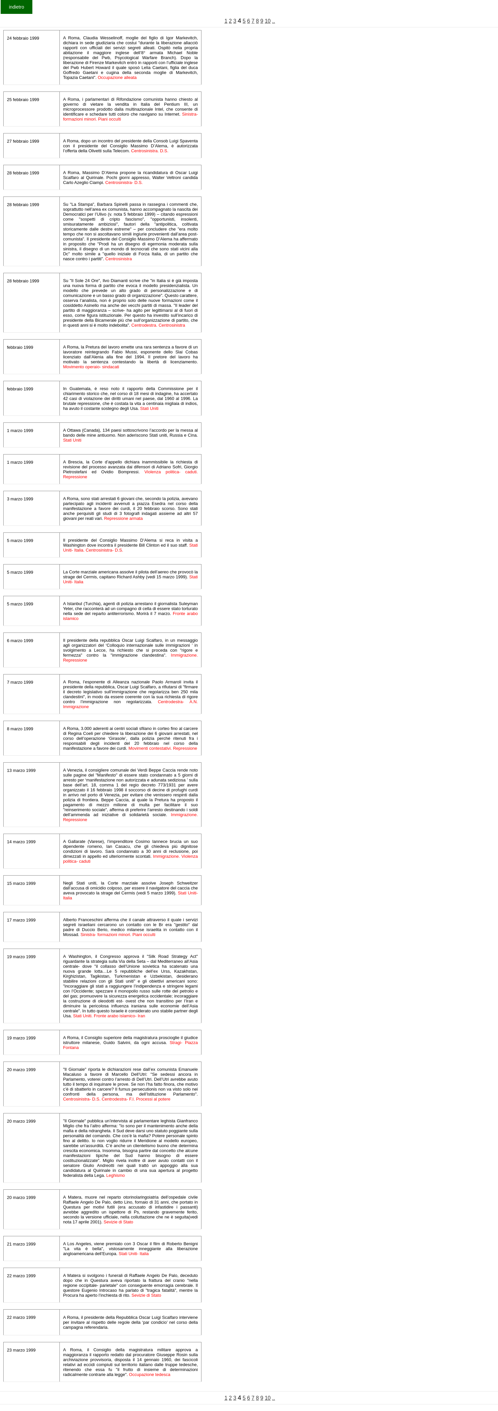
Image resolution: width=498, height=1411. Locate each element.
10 (268, 21)
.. (273, 21)
